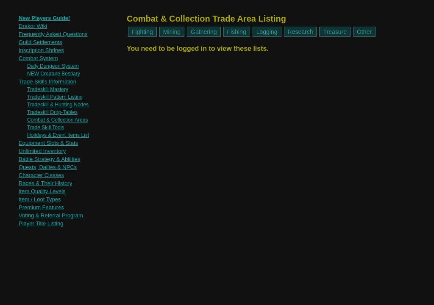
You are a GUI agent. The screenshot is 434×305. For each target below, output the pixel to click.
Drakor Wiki (33, 26)
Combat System (38, 58)
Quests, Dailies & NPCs (48, 167)
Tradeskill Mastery (47, 89)
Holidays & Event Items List (58, 135)
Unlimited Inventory (42, 151)
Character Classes (41, 175)
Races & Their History (45, 183)
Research (300, 31)
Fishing (236, 31)
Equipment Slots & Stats (48, 143)
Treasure (335, 31)
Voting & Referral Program (51, 215)
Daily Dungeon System (53, 66)
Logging (267, 31)
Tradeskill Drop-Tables (52, 112)
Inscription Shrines (41, 50)
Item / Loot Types (40, 199)
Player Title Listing (41, 223)
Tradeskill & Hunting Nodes (58, 105)
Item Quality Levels (42, 191)
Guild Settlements (40, 42)
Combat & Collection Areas (57, 120)
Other (364, 31)
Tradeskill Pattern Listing (55, 97)
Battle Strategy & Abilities (49, 159)
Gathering (204, 31)
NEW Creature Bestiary (53, 74)
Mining (172, 31)
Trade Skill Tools (45, 127)
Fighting (142, 31)
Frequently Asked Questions (53, 34)
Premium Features (41, 207)
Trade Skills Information (47, 81)
